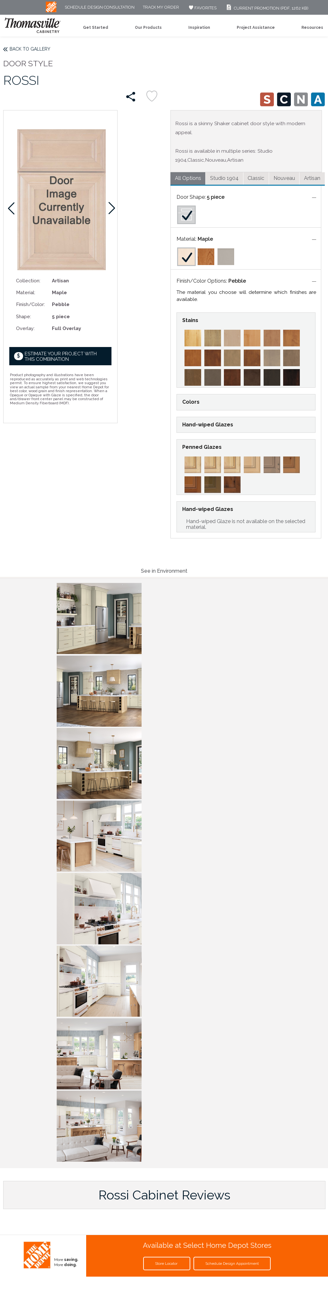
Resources (312, 27)
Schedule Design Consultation (100, 7)
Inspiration (199, 27)
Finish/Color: (30, 304)
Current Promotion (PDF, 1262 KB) (266, 8)
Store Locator (166, 1263)
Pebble (237, 281)
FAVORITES (202, 7)
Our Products (148, 27)
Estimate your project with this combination (61, 356)
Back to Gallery (30, 49)
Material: (25, 292)
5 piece (216, 197)
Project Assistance (256, 27)
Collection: (28, 280)
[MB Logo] (51, 10)
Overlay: (25, 328)
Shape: (23, 316)
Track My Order (161, 7)
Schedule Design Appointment (232, 1263)
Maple (205, 239)
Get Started (95, 27)
